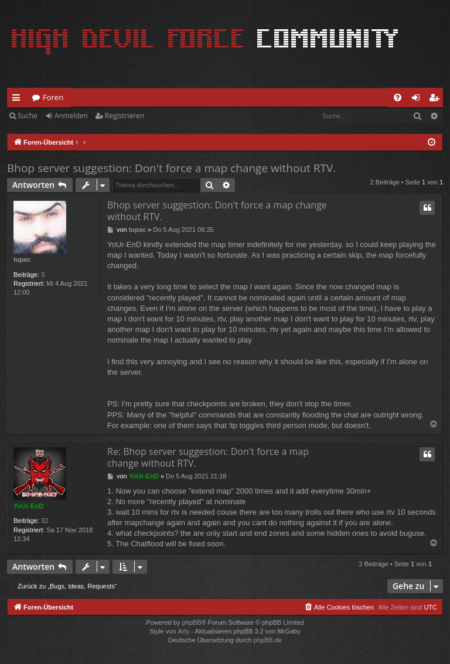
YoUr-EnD (28, 505)
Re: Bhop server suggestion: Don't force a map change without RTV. (208, 457)
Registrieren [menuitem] (436, 99)
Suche (28, 116)
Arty (184, 631)
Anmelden (71, 116)
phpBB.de (268, 640)
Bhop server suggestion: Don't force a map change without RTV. (171, 168)
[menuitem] (397, 97)
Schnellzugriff (18, 99)
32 (44, 520)
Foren (53, 97)
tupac (21, 259)
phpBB (191, 622)
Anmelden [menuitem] (419, 99)
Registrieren (124, 116)
